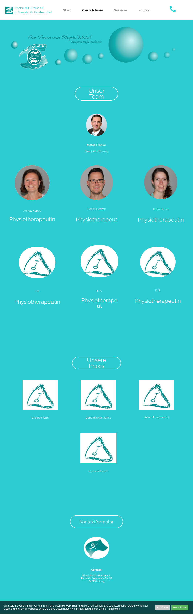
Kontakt (144, 10)
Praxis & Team (92, 10)
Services (121, 10)
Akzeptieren (180, 607)
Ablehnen (162, 607)
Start (67, 10)
